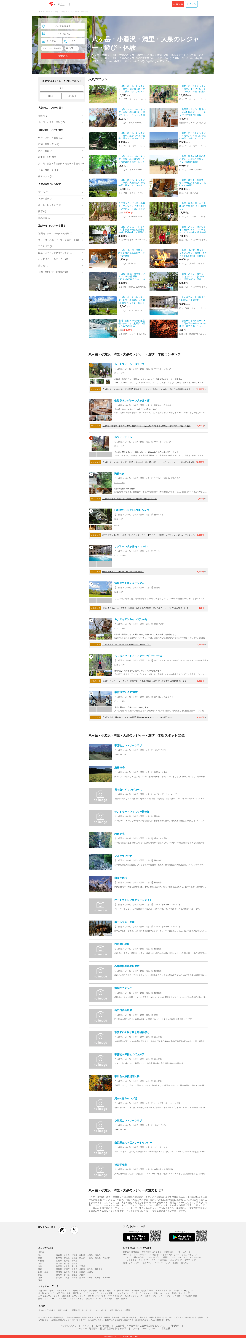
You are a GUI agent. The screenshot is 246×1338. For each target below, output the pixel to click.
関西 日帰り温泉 (63, 1293)
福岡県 (59, 1278)
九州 (40, 1278)
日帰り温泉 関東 (80, 1290)
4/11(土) (73, 96)
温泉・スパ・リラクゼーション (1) (55, 252)
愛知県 (74, 1266)
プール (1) (43, 192)
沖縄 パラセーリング (181, 1293)
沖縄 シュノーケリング (183, 1290)
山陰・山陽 (43, 1272)
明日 (50, 96)
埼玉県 (82, 1258)
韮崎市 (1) (43, 116)
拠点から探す (63, 1310)
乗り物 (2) (43, 265)
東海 (40, 1266)
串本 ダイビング (115, 1296)
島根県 (67, 1272)
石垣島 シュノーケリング (83, 1293)
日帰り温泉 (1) (45, 198)
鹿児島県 (106, 1278)
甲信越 (41, 1261)
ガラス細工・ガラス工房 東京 (71, 1298)
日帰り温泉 (169, 1252)
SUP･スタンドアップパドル (135, 1255)
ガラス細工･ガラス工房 (151, 1252)
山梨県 (59, 1261)
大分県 (90, 1278)
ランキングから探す (46, 1310)
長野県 (67, 1261)
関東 (40, 1258)
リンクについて (68, 1325)
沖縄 (40, 1280)
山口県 (90, 1272)
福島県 (98, 1255)
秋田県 (82, 1255)
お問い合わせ (102, 1325)
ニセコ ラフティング (124, 1293)
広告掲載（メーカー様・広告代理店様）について (140, 1325)
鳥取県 (59, 1272)
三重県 (82, 1266)
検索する (63, 56)
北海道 (41, 1252)
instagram (62, 1230)
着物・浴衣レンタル (131, 1263)
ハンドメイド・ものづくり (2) (53, 259)
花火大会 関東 (121, 1298)
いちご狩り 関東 (190, 1296)
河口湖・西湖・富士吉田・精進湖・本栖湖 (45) (61, 163)
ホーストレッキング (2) (49, 205)
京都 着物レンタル (46, 1290)
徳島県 (59, 1275)
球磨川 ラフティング (153, 1296)
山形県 (90, 1255)
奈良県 (90, 1269)
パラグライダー (153, 1257)
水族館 (175, 1263)
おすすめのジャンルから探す (137, 1247)
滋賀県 (59, 1269)
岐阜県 (67, 1266)
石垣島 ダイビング (163, 1290)
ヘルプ (86, 1325)
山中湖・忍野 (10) (47, 157)
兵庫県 (82, 1269)
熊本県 (82, 1278)
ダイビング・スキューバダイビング (164, 1255)
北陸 (40, 1263)
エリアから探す (46, 1247)
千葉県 (90, 1258)
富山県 (59, 1263)
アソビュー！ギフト (98, 1310)
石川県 (67, 1263)
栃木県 (59, 1258)
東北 (40, 1255)
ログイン (191, 4)
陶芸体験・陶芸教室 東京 (142, 1290)
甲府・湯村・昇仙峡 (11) (50, 138)
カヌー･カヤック (183, 1252)
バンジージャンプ (162, 1263)
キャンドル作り (129, 1260)
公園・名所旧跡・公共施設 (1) (53, 272)
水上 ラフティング (143, 1293)
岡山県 (74, 1272)
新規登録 (178, 4)
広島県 (82, 1272)
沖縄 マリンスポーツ (47, 1298)
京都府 (67, 1269)
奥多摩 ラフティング (96, 1296)
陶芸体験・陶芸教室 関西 (100, 1290)
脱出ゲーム (147, 1263)
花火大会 (184, 1263)
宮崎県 (98, 1278)
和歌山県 (98, 1269)
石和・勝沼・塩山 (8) (48, 144)
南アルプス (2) (45, 176)
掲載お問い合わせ (79, 1310)
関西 (40, 1269)
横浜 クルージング (161, 1293)
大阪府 (74, 1269)
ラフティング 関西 (173, 1296)
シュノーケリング (189, 1255)
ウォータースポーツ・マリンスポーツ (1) (58, 240)
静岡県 (59, 1266)
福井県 (74, 1263)
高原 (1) (42, 211)
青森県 (59, 1255)
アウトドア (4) (45, 246)
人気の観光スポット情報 (119, 1310)
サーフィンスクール (192, 1257)
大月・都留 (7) (45, 150)
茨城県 (74, 1258)
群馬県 (67, 1258)
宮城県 (74, 1255)
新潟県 (74, 1261)
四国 (40, 1275)
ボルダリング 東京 (121, 1290)
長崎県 (74, 1278)
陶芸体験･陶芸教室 (131, 1252)
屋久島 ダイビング (46, 1293)
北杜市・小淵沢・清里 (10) (51, 122)
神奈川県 (106, 1258)
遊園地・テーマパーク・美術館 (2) (55, 233)
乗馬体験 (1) (44, 218)
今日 (61, 88)
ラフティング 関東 (104, 1293)
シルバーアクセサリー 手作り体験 (153, 1260)
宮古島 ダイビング (94, 1298)
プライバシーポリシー (144, 1328)
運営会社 (165, 1328)
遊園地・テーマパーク (171, 1257)
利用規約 (175, 1325)
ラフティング (190, 1260)
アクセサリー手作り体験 (133, 1257)
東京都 (98, 1258)
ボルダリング (176, 1260)
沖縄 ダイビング (63, 1290)
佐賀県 (67, 1278)
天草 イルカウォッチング (48, 1296)
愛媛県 (74, 1275)
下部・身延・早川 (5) (48, 170)
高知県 (82, 1275)
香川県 (67, 1275)
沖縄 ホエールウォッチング (73, 1296)
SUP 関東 (108, 1298)
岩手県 (67, 1255)
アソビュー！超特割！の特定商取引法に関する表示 (101, 1328)
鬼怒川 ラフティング (133, 1296)
